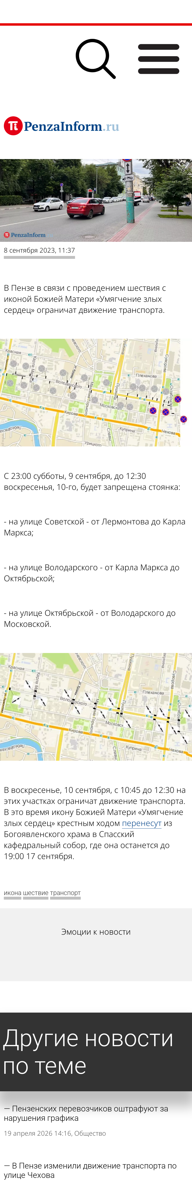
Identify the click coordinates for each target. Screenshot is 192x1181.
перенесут (142, 822)
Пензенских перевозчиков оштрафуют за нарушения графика (86, 1113)
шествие (35, 893)
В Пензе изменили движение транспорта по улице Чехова (90, 1170)
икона (12, 893)
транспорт (65, 893)
